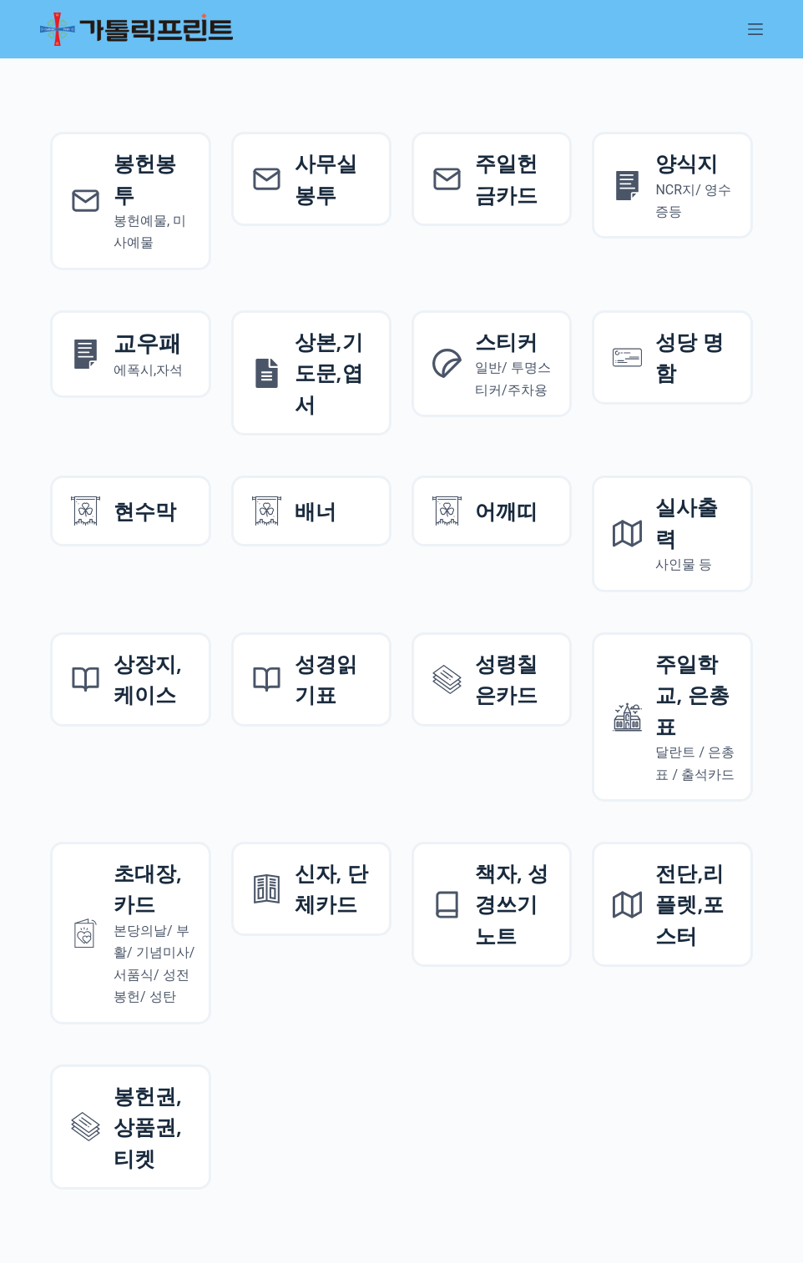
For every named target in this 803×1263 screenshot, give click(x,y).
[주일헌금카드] (492, 179)
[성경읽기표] (311, 679)
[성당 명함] (672, 357)
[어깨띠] (492, 511)
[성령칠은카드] (492, 679)
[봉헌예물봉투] (130, 201)
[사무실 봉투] (311, 179)
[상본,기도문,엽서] (311, 373)
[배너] (311, 511)
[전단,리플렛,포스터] (672, 905)
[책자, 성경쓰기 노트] (492, 905)
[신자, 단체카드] (311, 889)
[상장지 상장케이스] (130, 679)
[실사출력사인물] (672, 533)
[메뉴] (755, 29)
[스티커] (492, 363)
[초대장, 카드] (130, 933)
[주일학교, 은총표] (672, 717)
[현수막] (130, 511)
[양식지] (672, 185)
